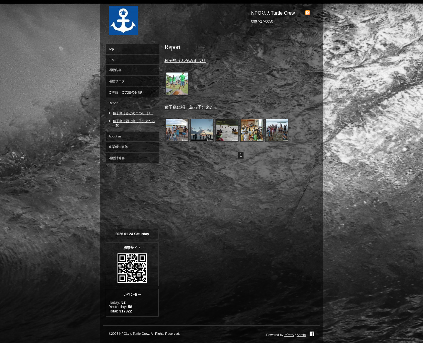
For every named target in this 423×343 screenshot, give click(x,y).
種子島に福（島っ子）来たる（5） (134, 123)
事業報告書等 (118, 147)
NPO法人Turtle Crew (134, 333)
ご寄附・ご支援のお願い (126, 92)
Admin (301, 335)
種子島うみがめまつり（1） (133, 113)
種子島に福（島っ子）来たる (191, 107)
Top (111, 49)
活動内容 (115, 70)
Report (113, 103)
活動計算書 (117, 158)
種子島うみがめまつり (185, 60)
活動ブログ (117, 81)
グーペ (289, 335)
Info (111, 59)
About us (115, 136)
